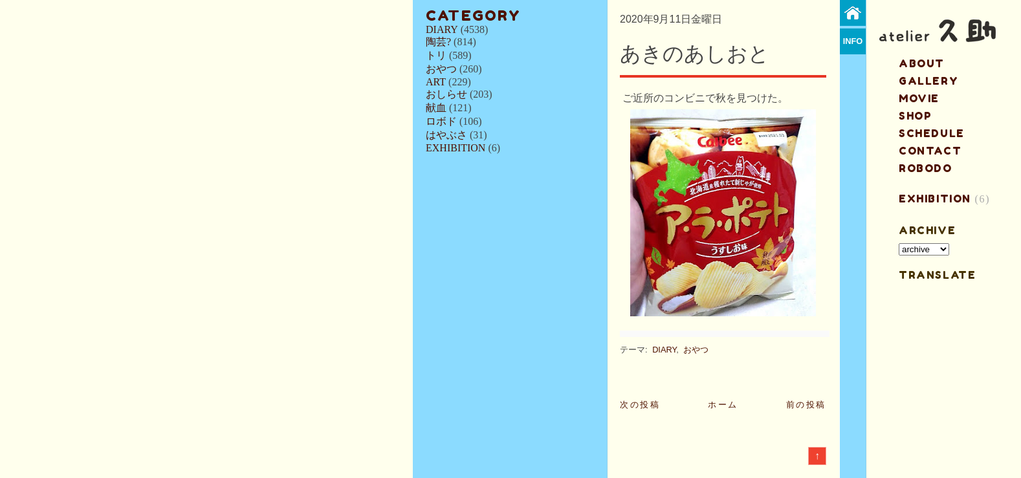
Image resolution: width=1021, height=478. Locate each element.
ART (436, 81)
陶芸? (438, 41)
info (853, 41)
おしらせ (446, 94)
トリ (436, 55)
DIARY (442, 29)
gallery (928, 80)
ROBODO (925, 168)
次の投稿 (640, 404)
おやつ (441, 68)
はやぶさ (446, 134)
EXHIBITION (455, 147)
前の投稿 (806, 404)
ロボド (441, 121)
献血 (436, 107)
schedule (932, 133)
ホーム (723, 404)
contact (930, 150)
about (922, 63)
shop (915, 115)
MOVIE (919, 98)
